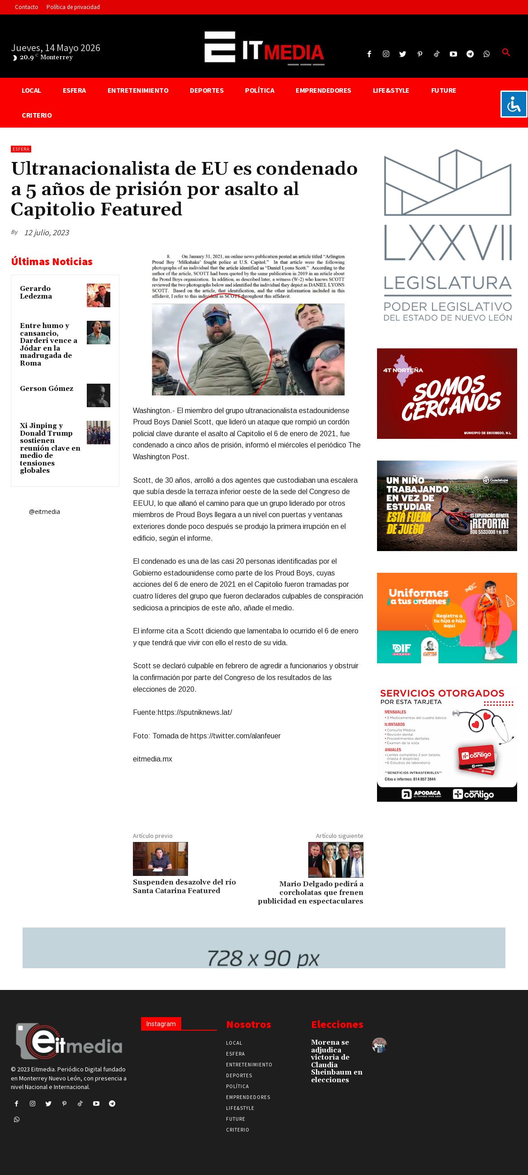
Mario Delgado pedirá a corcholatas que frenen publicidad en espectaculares (310, 893)
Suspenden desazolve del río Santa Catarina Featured (184, 886)
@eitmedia (44, 511)
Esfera (21, 149)
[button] (506, 53)
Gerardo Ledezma (36, 293)
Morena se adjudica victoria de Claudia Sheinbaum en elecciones (337, 1061)
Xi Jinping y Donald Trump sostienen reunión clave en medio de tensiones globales (50, 448)
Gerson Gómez (46, 389)
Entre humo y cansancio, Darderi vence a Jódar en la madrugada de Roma (48, 345)
